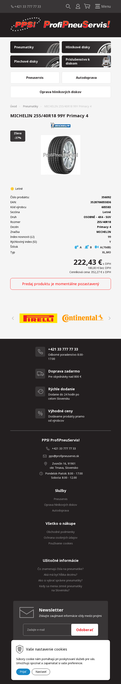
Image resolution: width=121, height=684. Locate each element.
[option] (38, 318)
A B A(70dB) (92, 247)
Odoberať (84, 629)
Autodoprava (60, 510)
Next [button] (109, 318)
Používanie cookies (60, 543)
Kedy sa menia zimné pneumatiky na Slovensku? (60, 588)
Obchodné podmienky (61, 532)
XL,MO (106, 252)
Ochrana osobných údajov (60, 537)
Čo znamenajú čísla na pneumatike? (61, 569)
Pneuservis (61, 499)
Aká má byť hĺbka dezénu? (60, 574)
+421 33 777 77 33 (27, 6)
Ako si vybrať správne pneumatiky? (60, 580)
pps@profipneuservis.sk (64, 456)
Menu (102, 6)
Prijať (23, 671)
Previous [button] (12, 318)
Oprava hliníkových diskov (60, 505)
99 (109, 237)
